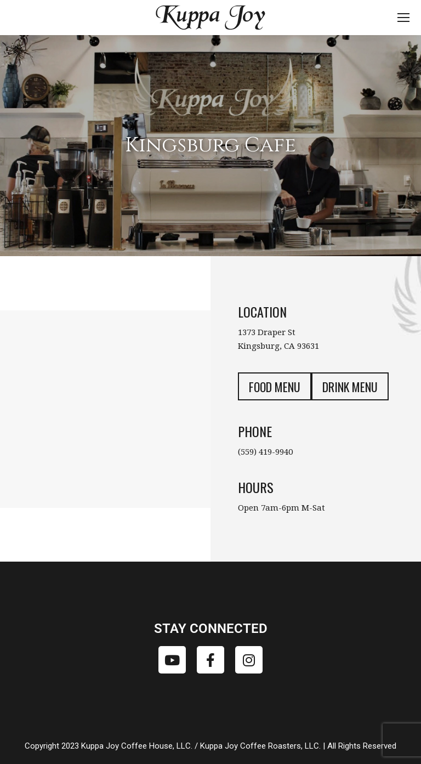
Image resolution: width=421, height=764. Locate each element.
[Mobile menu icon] (403, 17)
